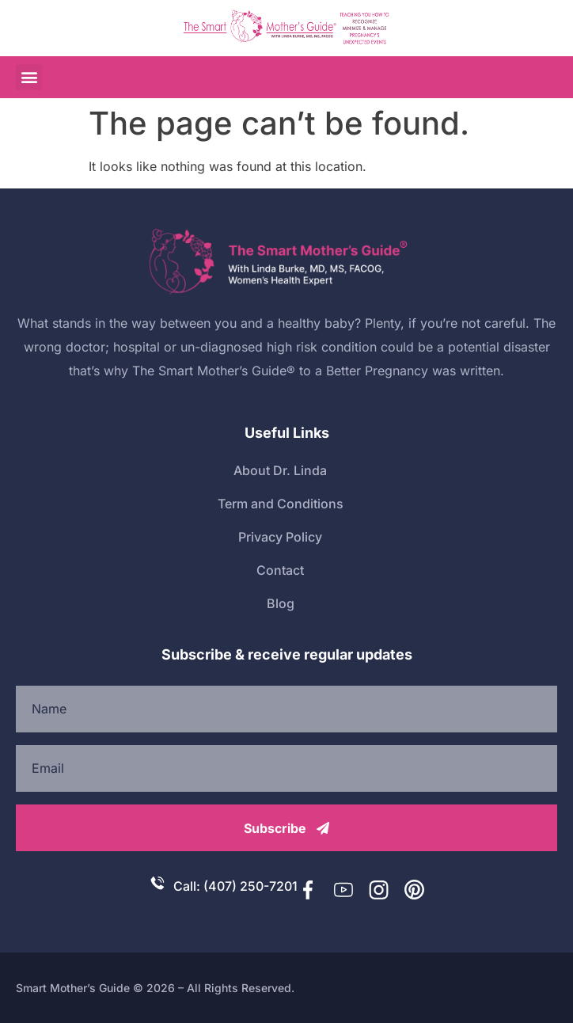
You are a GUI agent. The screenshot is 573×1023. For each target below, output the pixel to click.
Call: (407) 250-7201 (235, 886)
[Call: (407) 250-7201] (157, 883)
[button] (29, 77)
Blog (280, 603)
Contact (280, 570)
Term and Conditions (280, 504)
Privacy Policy (280, 537)
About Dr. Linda (280, 470)
